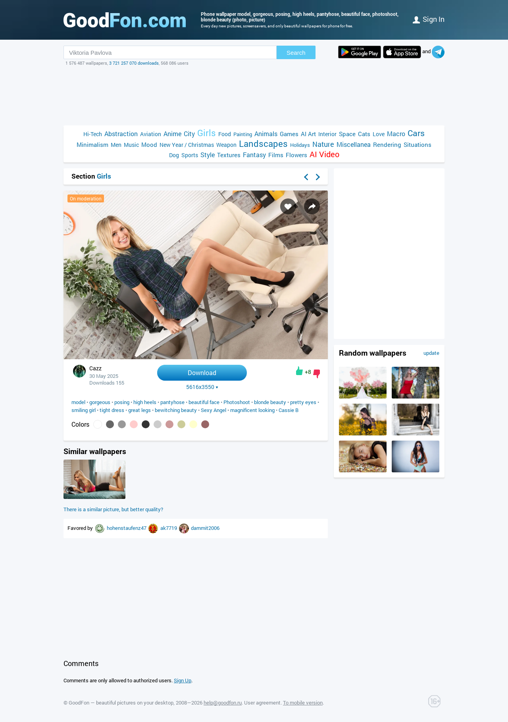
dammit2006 (205, 527)
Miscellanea (354, 144)
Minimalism (92, 144)
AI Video (324, 154)
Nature (323, 144)
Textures (229, 155)
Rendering (387, 144)
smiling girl (83, 410)
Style (207, 154)
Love (379, 134)
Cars (416, 133)
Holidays (300, 144)
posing (121, 402)
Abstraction (121, 133)
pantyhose (172, 402)
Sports (189, 155)
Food (224, 134)
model (78, 402)
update (431, 353)
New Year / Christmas (187, 144)
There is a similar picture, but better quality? (113, 509)
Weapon (226, 144)
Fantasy (254, 154)
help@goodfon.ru (223, 702)
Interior (327, 134)
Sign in (428, 19)
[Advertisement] (254, 95)
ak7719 (169, 527)
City (189, 133)
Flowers (296, 155)
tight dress (112, 410)
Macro (396, 133)
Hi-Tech (92, 134)
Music (131, 144)
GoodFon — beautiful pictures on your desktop (121, 702)
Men (116, 144)
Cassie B (288, 410)
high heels (144, 402)
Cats (364, 134)
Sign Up (182, 680)
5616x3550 (202, 387)
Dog (174, 155)
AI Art (308, 134)
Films (275, 155)
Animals (265, 133)
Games (289, 134)
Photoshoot (236, 402)
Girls (206, 132)
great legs (139, 410)
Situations (417, 144)
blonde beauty (270, 402)
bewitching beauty (176, 410)
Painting (242, 134)
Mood (149, 144)
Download (202, 372)
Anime (172, 133)
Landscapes (263, 143)
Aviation (150, 134)
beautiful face (204, 402)
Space (347, 134)
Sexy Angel (213, 410)
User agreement (262, 702)
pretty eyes (303, 402)
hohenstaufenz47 (127, 527)
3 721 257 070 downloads (134, 63)
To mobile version (303, 702)
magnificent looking (252, 410)
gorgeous (99, 402)
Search (296, 52)
